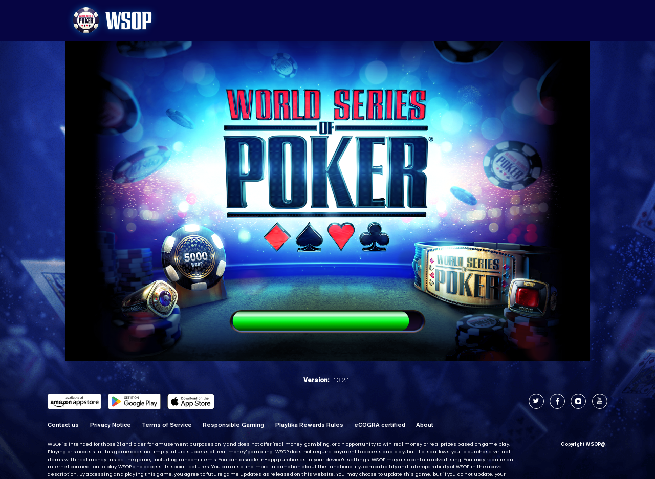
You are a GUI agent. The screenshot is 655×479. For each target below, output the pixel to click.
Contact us (63, 424)
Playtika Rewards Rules (309, 424)
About (424, 424)
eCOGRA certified (379, 424)
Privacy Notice (110, 424)
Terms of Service (167, 424)
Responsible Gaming (233, 424)
